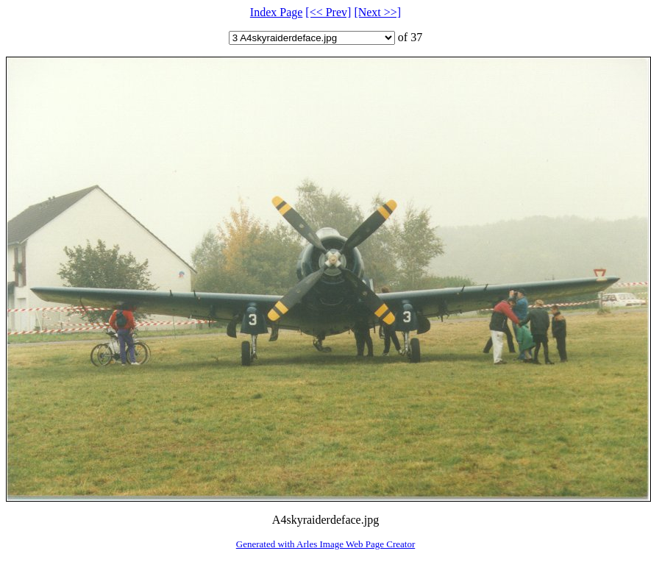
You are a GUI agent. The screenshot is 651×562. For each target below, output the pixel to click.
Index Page (276, 12)
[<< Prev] (328, 12)
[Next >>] (377, 12)
